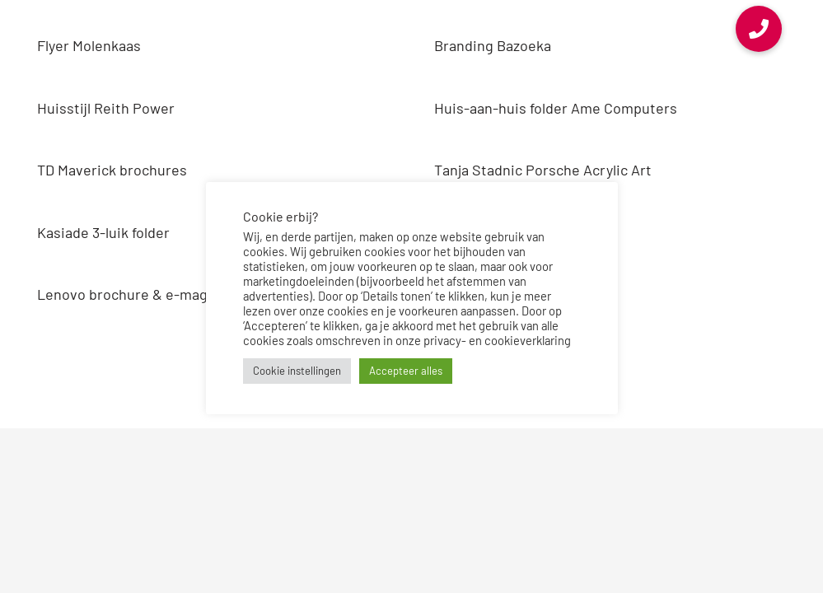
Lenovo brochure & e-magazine (139, 294)
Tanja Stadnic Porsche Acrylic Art (543, 170)
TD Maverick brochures (112, 170)
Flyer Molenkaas (89, 45)
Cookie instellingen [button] (297, 370)
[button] (759, 29)
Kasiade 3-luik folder (103, 232)
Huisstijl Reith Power (106, 108)
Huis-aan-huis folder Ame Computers (555, 108)
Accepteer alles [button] (405, 370)
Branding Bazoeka (492, 45)
